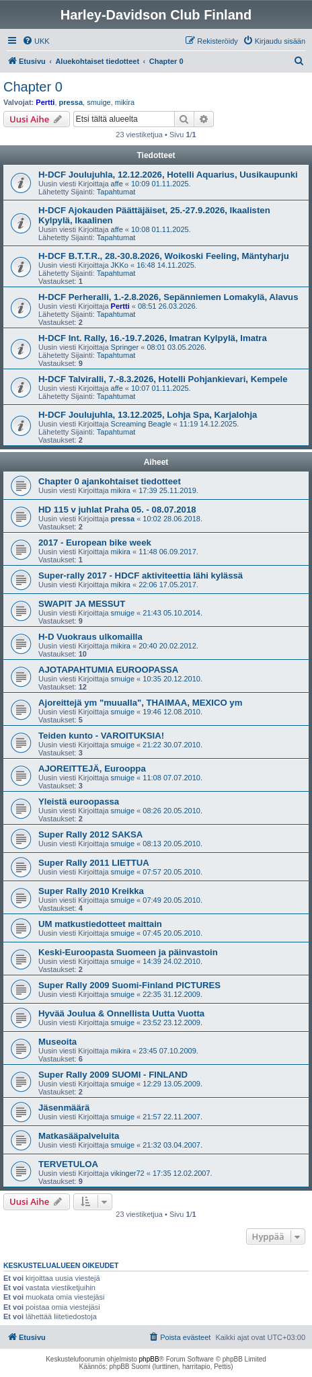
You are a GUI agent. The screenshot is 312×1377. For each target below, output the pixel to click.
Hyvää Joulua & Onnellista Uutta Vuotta (121, 1013)
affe (117, 184)
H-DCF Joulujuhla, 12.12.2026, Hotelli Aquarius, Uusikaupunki (168, 175)
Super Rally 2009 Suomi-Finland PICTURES (129, 985)
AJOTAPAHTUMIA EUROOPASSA (108, 670)
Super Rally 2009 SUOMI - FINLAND (113, 1075)
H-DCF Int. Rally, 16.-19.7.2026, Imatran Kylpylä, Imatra (152, 338)
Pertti (45, 102)
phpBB (149, 1359)
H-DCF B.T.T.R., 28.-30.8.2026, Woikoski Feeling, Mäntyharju (163, 256)
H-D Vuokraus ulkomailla (90, 637)
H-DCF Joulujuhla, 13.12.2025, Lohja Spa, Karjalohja (147, 415)
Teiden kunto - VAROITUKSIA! (101, 736)
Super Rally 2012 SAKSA (90, 834)
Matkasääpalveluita (78, 1136)
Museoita (57, 1042)
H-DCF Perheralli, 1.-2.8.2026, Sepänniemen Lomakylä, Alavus (168, 297)
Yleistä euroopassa (78, 801)
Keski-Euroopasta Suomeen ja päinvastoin (128, 952)
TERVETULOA (68, 1164)
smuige (98, 102)
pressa (71, 102)
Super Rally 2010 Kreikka (91, 891)
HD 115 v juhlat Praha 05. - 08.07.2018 (117, 510)
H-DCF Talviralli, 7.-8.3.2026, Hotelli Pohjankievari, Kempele (163, 379)
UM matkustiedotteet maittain (100, 924)
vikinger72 (128, 1173)
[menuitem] (36, 41)
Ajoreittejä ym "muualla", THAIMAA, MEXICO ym (140, 703)
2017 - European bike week (94, 542)
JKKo (119, 265)
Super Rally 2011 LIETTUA (93, 863)
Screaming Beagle (141, 424)
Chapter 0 (33, 86)
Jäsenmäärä (63, 1108)
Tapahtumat (116, 192)
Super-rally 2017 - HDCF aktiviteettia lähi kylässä (140, 575)
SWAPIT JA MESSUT (81, 604)
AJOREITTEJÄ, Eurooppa (92, 769)
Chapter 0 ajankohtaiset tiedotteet (109, 481)
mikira (124, 102)
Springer (125, 347)
